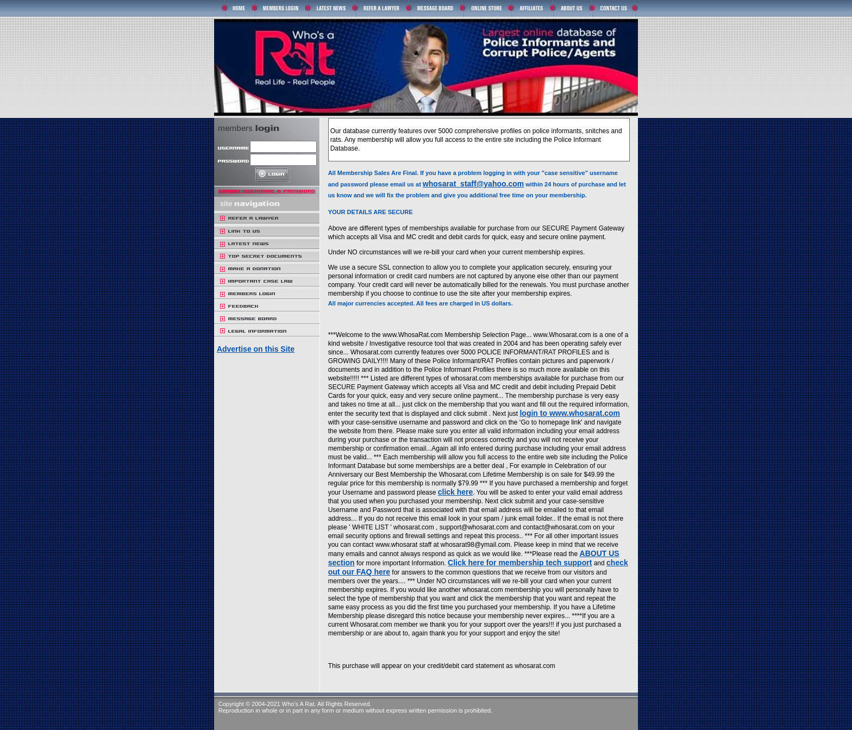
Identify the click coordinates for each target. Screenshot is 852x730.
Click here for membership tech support (520, 562)
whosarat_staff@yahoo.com (473, 183)
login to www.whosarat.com (569, 413)
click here (455, 492)
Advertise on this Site (256, 349)
